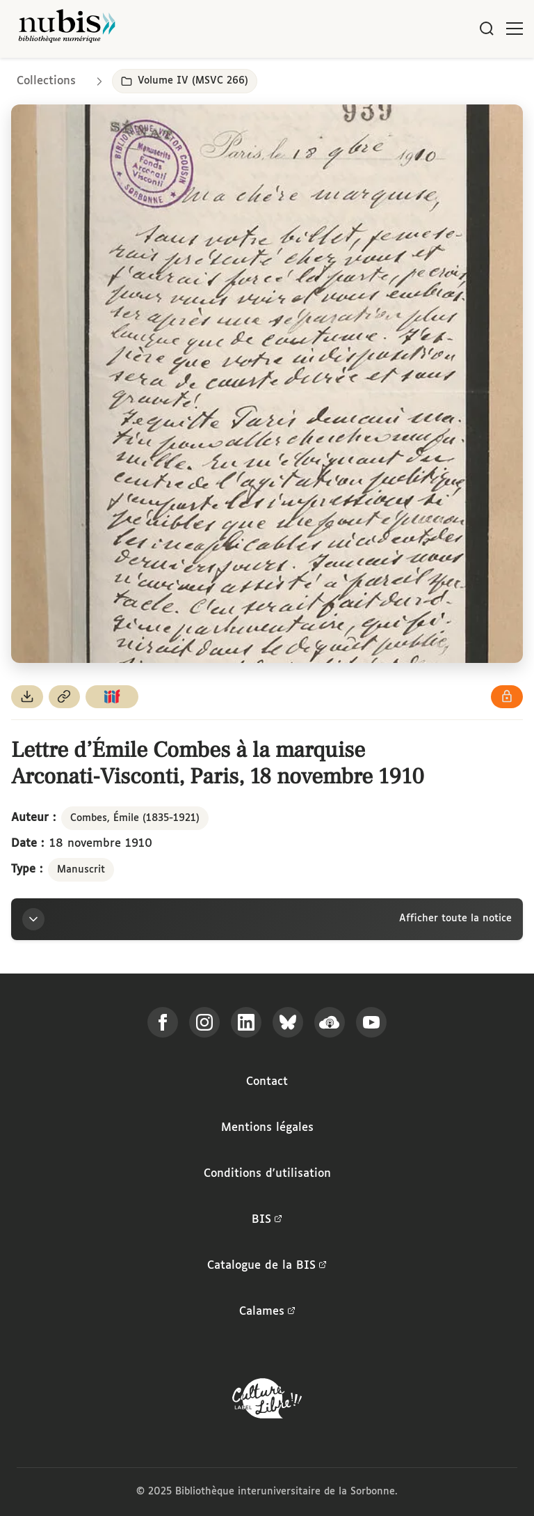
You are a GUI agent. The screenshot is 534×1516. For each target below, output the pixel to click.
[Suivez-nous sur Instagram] (204, 1022)
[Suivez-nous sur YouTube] (371, 1022)
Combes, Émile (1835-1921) (135, 818)
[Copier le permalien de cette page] (65, 696)
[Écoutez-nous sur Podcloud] (329, 1022)
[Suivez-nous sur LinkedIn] (246, 1022)
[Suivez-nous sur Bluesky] (288, 1022)
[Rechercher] (486, 28)
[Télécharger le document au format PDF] (27, 696)
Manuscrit (81, 870)
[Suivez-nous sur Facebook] (162, 1022)
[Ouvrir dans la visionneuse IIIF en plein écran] (267, 383)
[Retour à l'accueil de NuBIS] (66, 28)
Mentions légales (267, 1128)
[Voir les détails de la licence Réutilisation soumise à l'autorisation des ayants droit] (507, 696)
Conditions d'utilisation (267, 1174)
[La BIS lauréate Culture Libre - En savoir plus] (267, 1401)
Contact (267, 1082)
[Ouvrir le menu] (514, 28)
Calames (267, 1312)
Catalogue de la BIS (267, 1266)
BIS (267, 1220)
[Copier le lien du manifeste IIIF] (112, 696)
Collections (46, 81)
